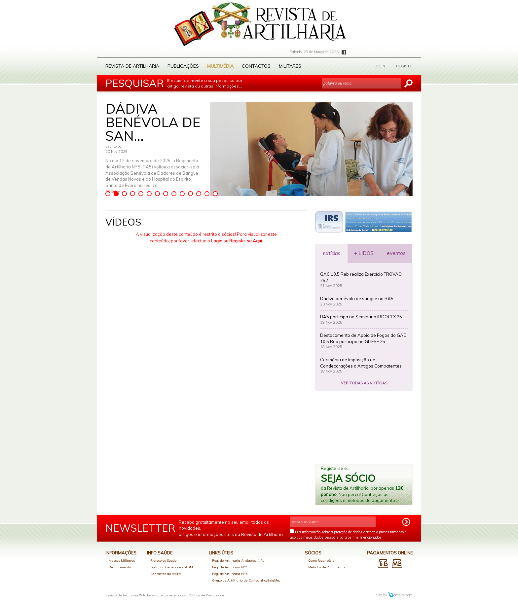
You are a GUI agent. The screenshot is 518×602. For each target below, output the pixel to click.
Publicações (183, 66)
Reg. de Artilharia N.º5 (229, 574)
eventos (396, 253)
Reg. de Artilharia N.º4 (229, 567)
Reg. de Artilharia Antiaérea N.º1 (238, 560)
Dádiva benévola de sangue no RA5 (356, 298)
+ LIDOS (364, 253)
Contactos (256, 66)
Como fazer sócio (321, 560)
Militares (290, 66)
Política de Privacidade (206, 595)
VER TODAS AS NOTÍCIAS (364, 383)
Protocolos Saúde (163, 560)
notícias (331, 253)
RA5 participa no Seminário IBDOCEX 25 (361, 316)
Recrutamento (120, 567)
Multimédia (220, 66)
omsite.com (400, 595)
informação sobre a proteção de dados (332, 532)
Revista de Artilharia (132, 66)
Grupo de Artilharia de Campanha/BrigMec (246, 580)
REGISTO (404, 66)
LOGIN (379, 66)
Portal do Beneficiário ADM (171, 567)
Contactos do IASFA (165, 574)
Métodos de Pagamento (326, 567)
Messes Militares (122, 560)
